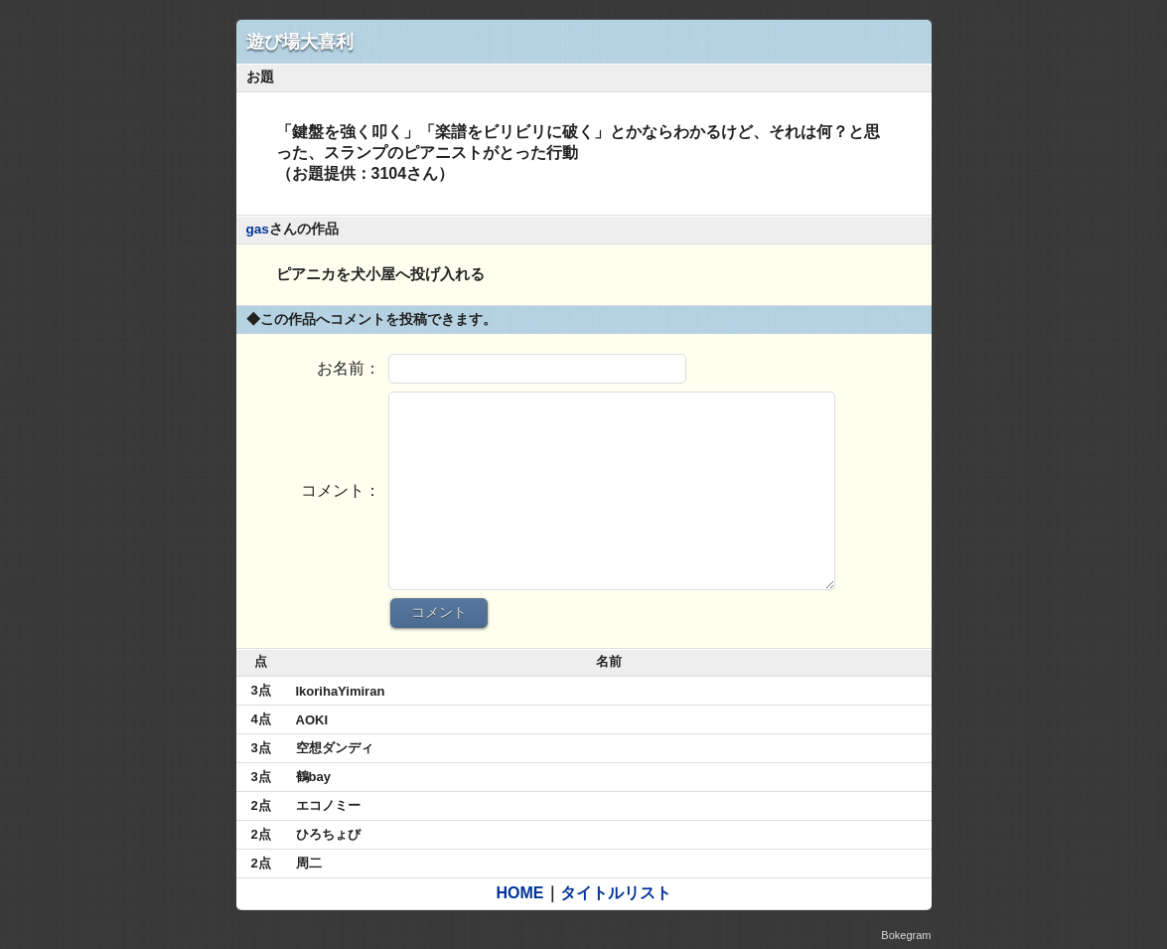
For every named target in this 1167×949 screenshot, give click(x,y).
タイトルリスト (615, 892)
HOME (520, 892)
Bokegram (906, 935)
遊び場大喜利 (300, 42)
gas (257, 229)
